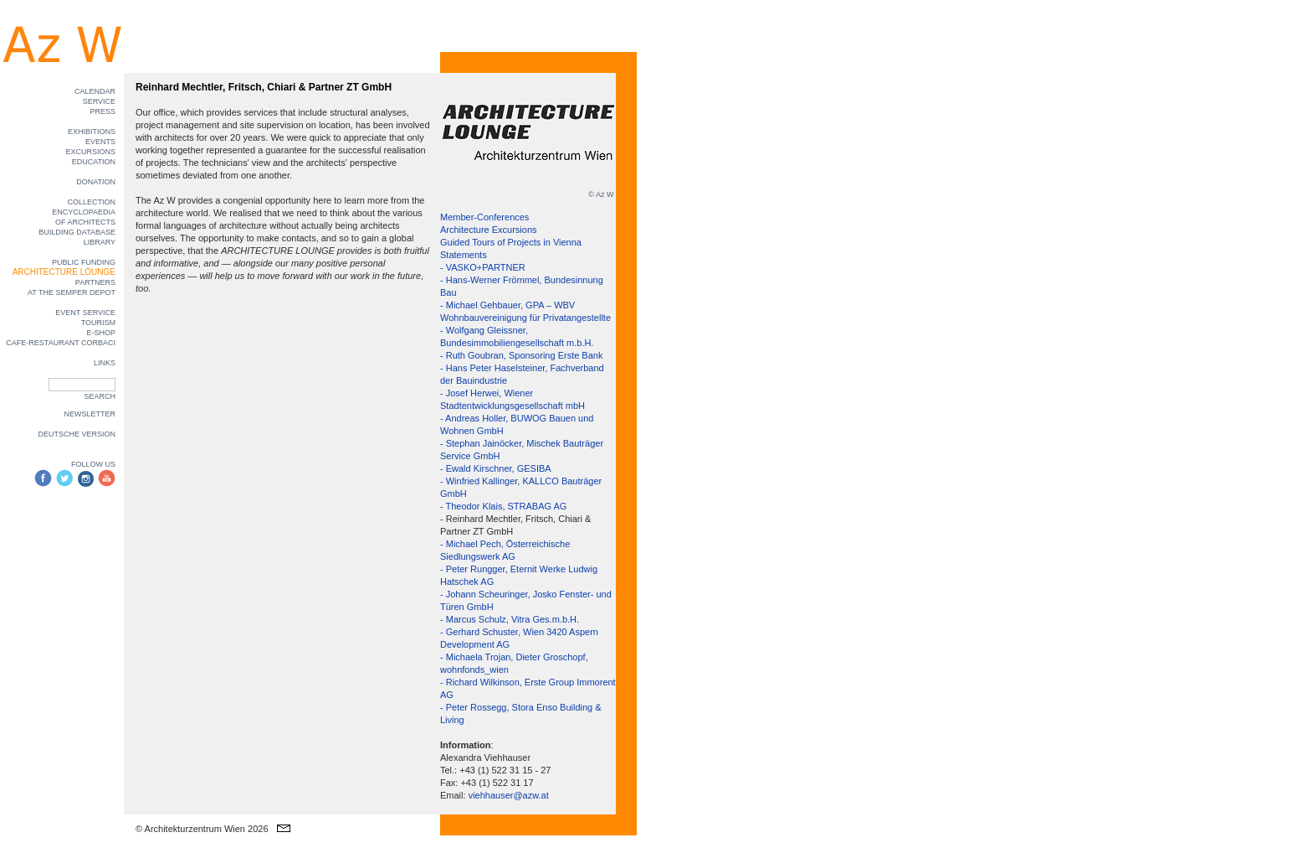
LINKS (104, 363)
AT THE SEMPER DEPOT (71, 292)
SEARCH (99, 396)
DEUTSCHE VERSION (76, 434)
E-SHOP (100, 332)
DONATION (95, 182)
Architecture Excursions (488, 230)
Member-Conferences (484, 217)
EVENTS (100, 141)
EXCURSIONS (90, 151)
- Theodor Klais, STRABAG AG (503, 506)
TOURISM (98, 322)
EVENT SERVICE (85, 312)
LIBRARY (99, 242)
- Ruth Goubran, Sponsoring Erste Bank (521, 355)
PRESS (102, 111)
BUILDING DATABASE (76, 232)
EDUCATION (93, 162)
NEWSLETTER (89, 414)
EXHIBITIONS (91, 131)
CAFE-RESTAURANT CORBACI (60, 343)
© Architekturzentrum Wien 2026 (202, 829)
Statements (463, 255)
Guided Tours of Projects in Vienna (511, 242)
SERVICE (99, 101)
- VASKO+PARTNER (482, 267)
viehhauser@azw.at (509, 795)
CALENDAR (94, 91)
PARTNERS (95, 282)
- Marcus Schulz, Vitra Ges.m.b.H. (509, 619)
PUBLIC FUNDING (83, 262)
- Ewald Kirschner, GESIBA (495, 468)
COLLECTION (91, 202)
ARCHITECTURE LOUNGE (64, 272)
